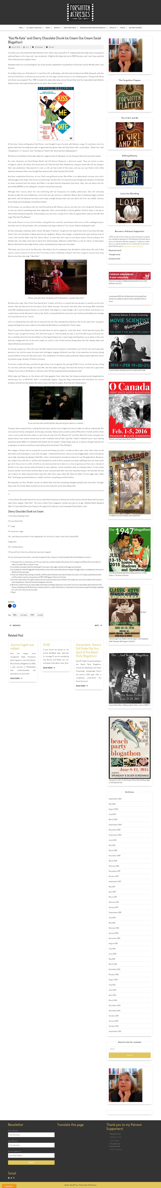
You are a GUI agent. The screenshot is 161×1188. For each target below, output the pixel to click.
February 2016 (114, 928)
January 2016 (114, 933)
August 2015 (113, 943)
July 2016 (112, 918)
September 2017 (115, 881)
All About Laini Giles (34, 28)
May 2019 (112, 845)
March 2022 (113, 819)
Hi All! (46, 645)
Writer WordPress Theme (75, 1185)
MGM (32, 615)
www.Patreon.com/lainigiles (133, 246)
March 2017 (113, 897)
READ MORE (15, 678)
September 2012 (115, 1031)
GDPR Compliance (70, 28)
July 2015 (112, 949)
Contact (57, 28)
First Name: (13, 1130)
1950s (15, 615)
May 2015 (112, 959)
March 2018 (113, 861)
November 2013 (114, 1011)
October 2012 (114, 1026)
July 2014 (112, 985)
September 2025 (115, 799)
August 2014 (113, 980)
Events (122, 28)
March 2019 (113, 850)
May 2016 (112, 923)
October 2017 (114, 876)
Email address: (14, 1151)
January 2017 (113, 907)
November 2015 (114, 938)
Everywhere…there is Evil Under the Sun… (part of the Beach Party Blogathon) (88, 650)
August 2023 (113, 809)
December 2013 (114, 1005)
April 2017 (112, 892)
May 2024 (112, 804)
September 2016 (115, 912)
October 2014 (114, 974)
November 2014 (114, 969)
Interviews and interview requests (93, 28)
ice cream (23, 615)
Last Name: (13, 1141)
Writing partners (135, 28)
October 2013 (114, 1016)
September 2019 (115, 835)
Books (48, 28)
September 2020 (115, 825)
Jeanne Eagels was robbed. (22, 646)
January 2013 (113, 1021)
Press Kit (113, 28)
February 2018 (114, 866)
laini (27, 47)
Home (21, 28)
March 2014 (113, 1000)
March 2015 (113, 964)
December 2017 (114, 871)
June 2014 (112, 990)
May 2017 (112, 887)
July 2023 (112, 814)
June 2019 (113, 840)
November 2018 (114, 856)
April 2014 (112, 995)
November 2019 (114, 830)
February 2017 (114, 902)
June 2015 (112, 954)
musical (40, 615)
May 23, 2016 (16, 47)
